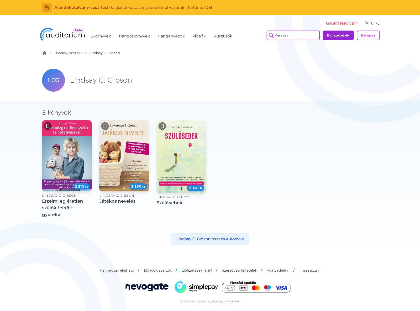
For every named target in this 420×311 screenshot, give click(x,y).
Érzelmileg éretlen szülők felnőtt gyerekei (62, 208)
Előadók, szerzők (68, 53)
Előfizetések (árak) (197, 270)
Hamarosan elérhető (117, 270)
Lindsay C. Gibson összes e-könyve (210, 239)
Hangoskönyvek (134, 36)
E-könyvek (100, 36)
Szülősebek (169, 203)
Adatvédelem (278, 270)
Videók (199, 36)
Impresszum (309, 270)
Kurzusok (223, 36)
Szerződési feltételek (240, 270)
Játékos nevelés (117, 201)
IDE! (208, 7)
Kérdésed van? (342, 23)
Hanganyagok (171, 36)
